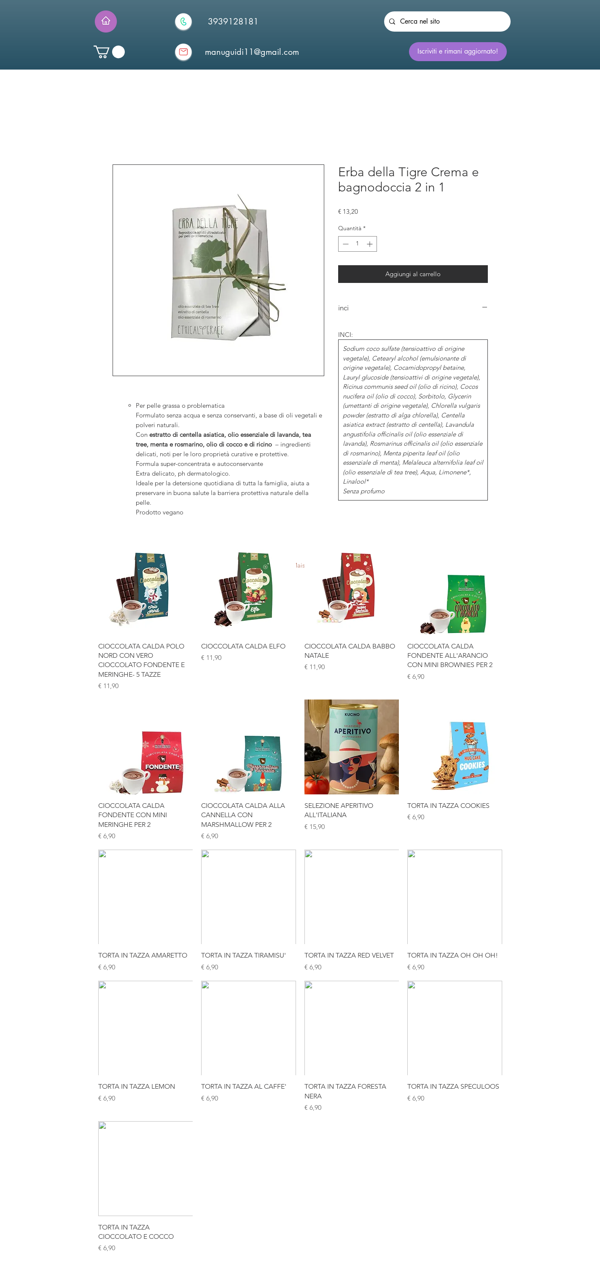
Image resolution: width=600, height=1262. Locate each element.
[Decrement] (344, 244)
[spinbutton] (357, 244)
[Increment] (370, 244)
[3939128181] (233, 21)
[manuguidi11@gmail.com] (252, 51)
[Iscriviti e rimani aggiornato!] (458, 51)
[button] (109, 52)
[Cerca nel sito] (446, 21)
